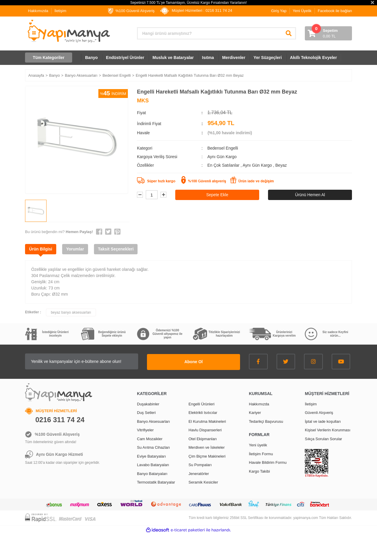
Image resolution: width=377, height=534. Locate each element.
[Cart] (328, 33)
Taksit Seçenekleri (117, 249)
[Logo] (68, 31)
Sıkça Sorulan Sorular (323, 438)
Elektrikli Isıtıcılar (202, 412)
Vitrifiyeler (145, 429)
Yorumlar (76, 249)
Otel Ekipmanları (202, 438)
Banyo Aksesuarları (153, 421)
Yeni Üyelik (302, 11)
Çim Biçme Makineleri (207, 455)
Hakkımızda (38, 11)
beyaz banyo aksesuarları (71, 312)
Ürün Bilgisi (41, 249)
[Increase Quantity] (163, 195)
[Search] (216, 33)
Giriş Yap (279, 11)
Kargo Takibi (259, 471)
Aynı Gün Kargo (258, 165)
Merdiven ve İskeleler (206, 447)
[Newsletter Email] (91, 361)
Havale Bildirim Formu (268, 462)
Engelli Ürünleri (201, 403)
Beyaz (281, 165)
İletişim (60, 11)
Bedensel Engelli (222, 148)
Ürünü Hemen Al (310, 194)
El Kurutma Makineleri (207, 421)
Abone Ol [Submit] (203, 361)
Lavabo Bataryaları (153, 464)
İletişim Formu (261, 453)
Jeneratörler (198, 473)
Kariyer (255, 412)
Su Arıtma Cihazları (153, 447)
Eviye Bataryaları (151, 455)
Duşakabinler (148, 403)
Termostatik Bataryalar (156, 482)
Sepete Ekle (217, 194)
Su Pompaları (200, 464)
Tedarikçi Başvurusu (266, 421)
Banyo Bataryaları (152, 473)
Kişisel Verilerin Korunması (327, 429)
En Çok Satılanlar (224, 165)
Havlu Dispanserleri (205, 429)
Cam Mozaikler (150, 438)
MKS (143, 101)
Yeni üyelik (258, 445)
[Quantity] (152, 195)
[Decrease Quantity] (140, 195)
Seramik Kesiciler (203, 482)
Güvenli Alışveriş (319, 412)
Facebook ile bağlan (335, 11)
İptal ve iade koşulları (323, 421)
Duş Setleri (146, 412)
